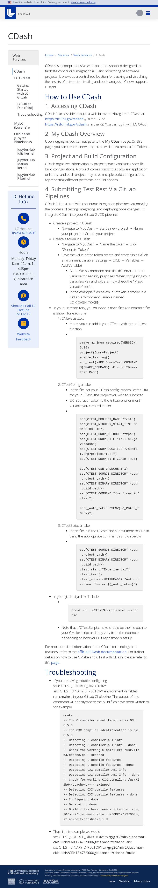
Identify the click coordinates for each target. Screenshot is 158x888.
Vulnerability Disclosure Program (114, 876)
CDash (19, 71)
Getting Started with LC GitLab (23, 91)
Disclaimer (124, 881)
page (55, 662)
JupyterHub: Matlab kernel (26, 164)
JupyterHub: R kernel (26, 176)
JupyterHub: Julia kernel (26, 151)
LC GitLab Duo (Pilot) (25, 106)
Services (63, 55)
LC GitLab (22, 77)
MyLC (22, 125)
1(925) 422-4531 (23, 232)
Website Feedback (23, 336)
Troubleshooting (27, 114)
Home (49, 55)
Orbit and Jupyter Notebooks (23, 137)
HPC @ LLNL (24, 13)
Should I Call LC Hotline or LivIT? (23, 309)
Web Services (82, 55)
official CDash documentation (102, 651)
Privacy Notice (142, 881)
